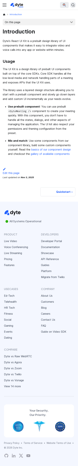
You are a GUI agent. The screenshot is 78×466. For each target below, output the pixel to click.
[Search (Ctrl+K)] (73, 5)
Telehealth (10, 301)
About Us (46, 295)
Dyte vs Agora (13, 362)
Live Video (10, 241)
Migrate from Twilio (53, 277)
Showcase (47, 253)
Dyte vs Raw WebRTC (18, 356)
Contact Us (48, 319)
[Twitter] (21, 455)
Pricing (8, 259)
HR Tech (9, 307)
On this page (12, 22)
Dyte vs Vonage (14, 380)
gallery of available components (50, 153)
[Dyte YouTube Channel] (28, 455)
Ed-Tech (9, 295)
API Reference (50, 259)
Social (7, 319)
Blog (43, 307)
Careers (45, 313)
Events (8, 331)
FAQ (43, 325)
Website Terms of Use (58, 443)
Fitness (8, 313)
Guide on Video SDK (53, 331)
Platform (46, 271)
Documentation (50, 247)
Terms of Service (33, 443)
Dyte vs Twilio (13, 374)
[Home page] (4, 14)
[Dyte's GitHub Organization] (6, 455)
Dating (8, 337)
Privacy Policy (12, 443)
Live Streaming (13, 253)
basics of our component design (51, 149)
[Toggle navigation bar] (4, 4)
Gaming (8, 325)
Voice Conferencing (16, 247)
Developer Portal (51, 241)
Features (9, 265)
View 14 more (12, 386)
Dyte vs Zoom (13, 368)
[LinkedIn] (13, 455)
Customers (47, 301)
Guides (45, 265)
